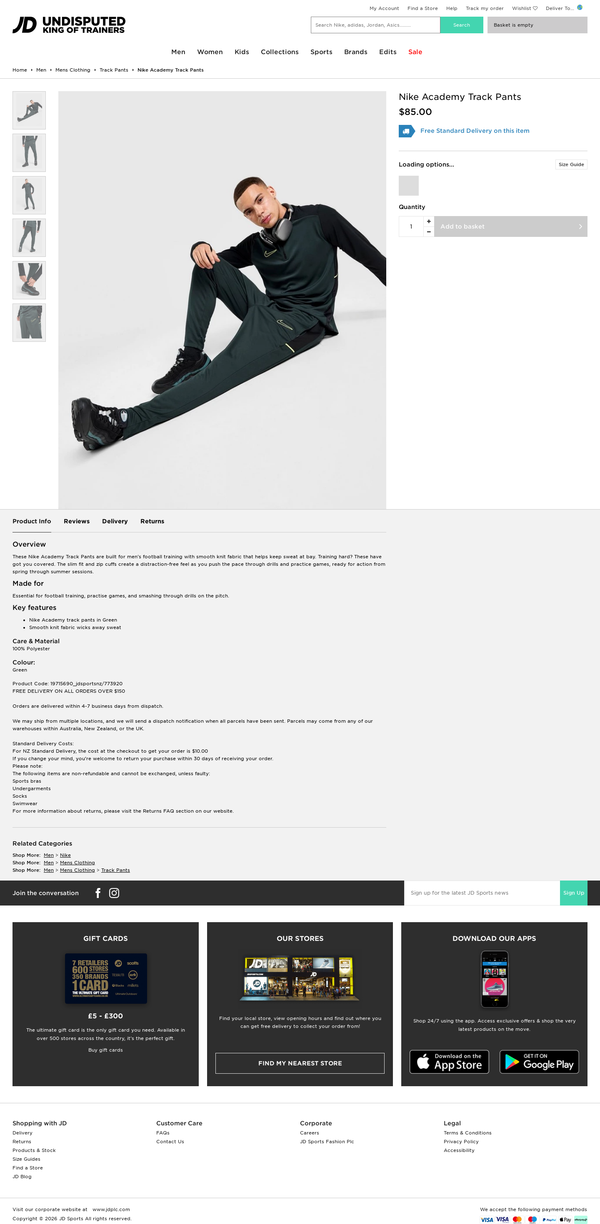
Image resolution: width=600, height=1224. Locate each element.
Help (452, 8)
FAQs (163, 1133)
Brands (356, 52)
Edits (388, 52)
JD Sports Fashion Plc (327, 1141)
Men (178, 52)
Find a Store (423, 8)
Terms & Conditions (468, 1133)
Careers (309, 1133)
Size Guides (26, 1159)
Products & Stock (34, 1150)
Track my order (485, 8)
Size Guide (571, 164)
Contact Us (170, 1141)
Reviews (77, 521)
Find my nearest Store (300, 1063)
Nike (65, 855)
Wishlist (521, 8)
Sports (321, 52)
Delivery (115, 521)
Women (210, 52)
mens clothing (77, 863)
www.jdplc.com (110, 1209)
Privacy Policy (461, 1141)
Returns (152, 521)
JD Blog (22, 1176)
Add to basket (462, 226)
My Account (384, 8)
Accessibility (459, 1150)
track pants (115, 870)
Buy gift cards (105, 1050)
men (49, 855)
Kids (242, 52)
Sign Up (573, 893)
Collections (280, 52)
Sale (415, 52)
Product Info (31, 521)
